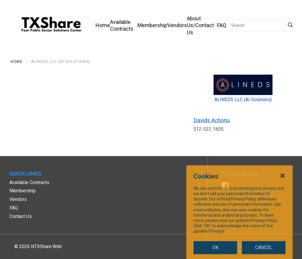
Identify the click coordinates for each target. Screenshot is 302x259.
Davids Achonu (211, 120)
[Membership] (152, 25)
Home (16, 62)
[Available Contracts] (123, 25)
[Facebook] (225, 186)
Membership (22, 191)
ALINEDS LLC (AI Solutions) (60, 62)
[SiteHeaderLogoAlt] (51, 25)
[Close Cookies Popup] (282, 214)
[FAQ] (221, 25)
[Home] (103, 25)
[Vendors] (177, 25)
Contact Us (20, 216)
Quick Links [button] (25, 174)
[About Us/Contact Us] (202, 25)
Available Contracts (29, 182)
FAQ (13, 208)
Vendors (18, 199)
